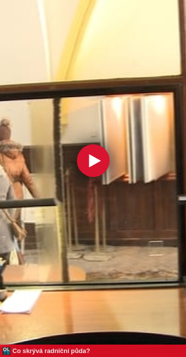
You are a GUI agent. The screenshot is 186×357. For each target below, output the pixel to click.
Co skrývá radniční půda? (51, 351)
